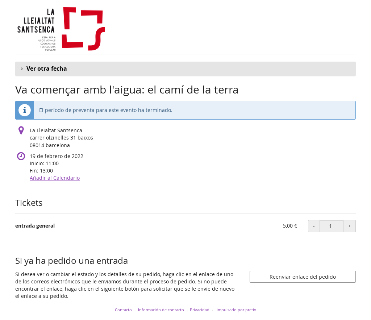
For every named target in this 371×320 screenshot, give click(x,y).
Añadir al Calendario (55, 177)
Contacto (123, 309)
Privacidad (199, 309)
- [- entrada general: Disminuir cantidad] (314, 226)
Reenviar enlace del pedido (303, 276)
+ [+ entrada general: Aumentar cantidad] (349, 226)
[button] (185, 69)
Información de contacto (161, 309)
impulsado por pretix (236, 309)
